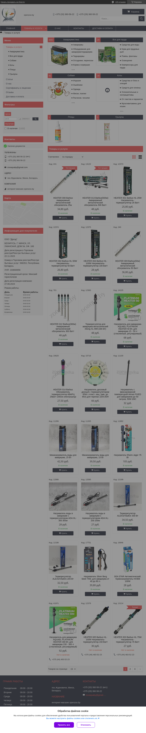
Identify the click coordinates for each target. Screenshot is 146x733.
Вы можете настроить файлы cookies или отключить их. (72, 718)
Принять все (64, 725)
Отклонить (86, 725)
